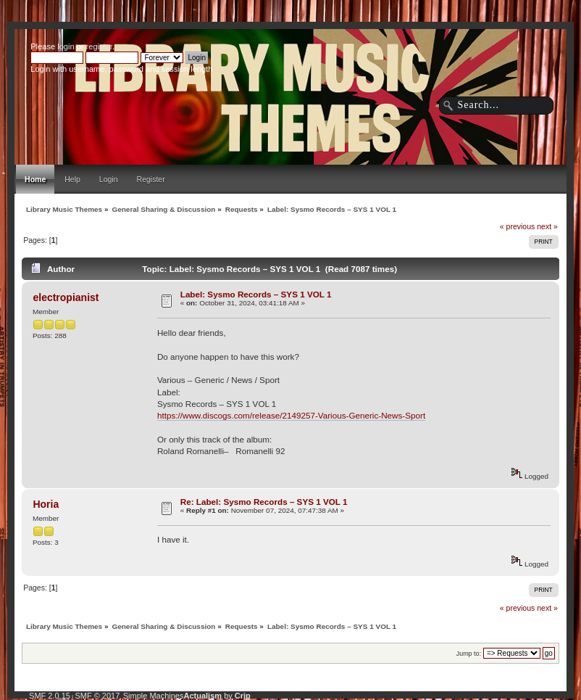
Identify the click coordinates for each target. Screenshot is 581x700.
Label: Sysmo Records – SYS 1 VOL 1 (256, 294)
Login (108, 179)
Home (35, 179)
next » (547, 226)
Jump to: (468, 653)
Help (72, 179)
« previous (517, 226)
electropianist (66, 297)
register (99, 46)
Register (151, 179)
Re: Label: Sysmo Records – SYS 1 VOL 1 (264, 501)
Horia (46, 504)
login (65, 46)
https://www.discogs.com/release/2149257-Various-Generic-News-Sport (291, 415)
